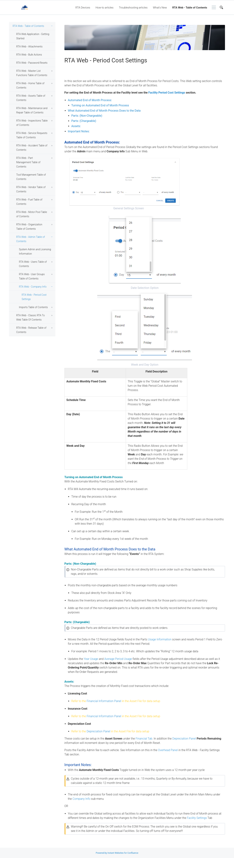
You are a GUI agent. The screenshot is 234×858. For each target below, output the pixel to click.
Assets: (76, 126)
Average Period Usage (118, 659)
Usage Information (159, 639)
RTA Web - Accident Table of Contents (31, 147)
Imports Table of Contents (33, 307)
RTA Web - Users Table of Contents (33, 264)
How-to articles (104, 7)
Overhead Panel (168, 750)
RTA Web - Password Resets (31, 62)
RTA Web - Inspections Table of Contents (32, 122)
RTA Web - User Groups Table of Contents (32, 276)
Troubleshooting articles (133, 7)
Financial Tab (144, 738)
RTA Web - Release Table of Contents (31, 330)
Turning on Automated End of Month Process (100, 105)
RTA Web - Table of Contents (189, 7)
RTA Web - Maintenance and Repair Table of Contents (31, 110)
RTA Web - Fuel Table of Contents (29, 201)
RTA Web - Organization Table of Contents (29, 226)
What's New (160, 7)
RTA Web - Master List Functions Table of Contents (31, 73)
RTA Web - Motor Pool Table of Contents (31, 214)
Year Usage (91, 659)
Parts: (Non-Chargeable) (86, 115)
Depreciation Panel (98, 731)
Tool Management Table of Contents (31, 176)
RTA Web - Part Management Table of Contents (28, 162)
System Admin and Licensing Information (35, 251)
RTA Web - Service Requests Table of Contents (31, 135)
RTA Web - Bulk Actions (29, 54)
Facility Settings (197, 818)
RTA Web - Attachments (29, 46)
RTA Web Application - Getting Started (32, 36)
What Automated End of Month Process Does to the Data (104, 110)
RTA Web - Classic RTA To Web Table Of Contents (30, 317)
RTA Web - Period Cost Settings (34, 297)
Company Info (81, 798)
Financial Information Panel (104, 701)
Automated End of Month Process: (90, 100)
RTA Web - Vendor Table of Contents (30, 189)
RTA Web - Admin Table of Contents (30, 239)
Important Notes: (79, 131)
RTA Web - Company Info (33, 286)
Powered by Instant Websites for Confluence (117, 853)
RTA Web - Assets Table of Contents (30, 98)
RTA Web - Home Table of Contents (30, 85)
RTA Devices (82, 7)
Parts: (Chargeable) (83, 121)
